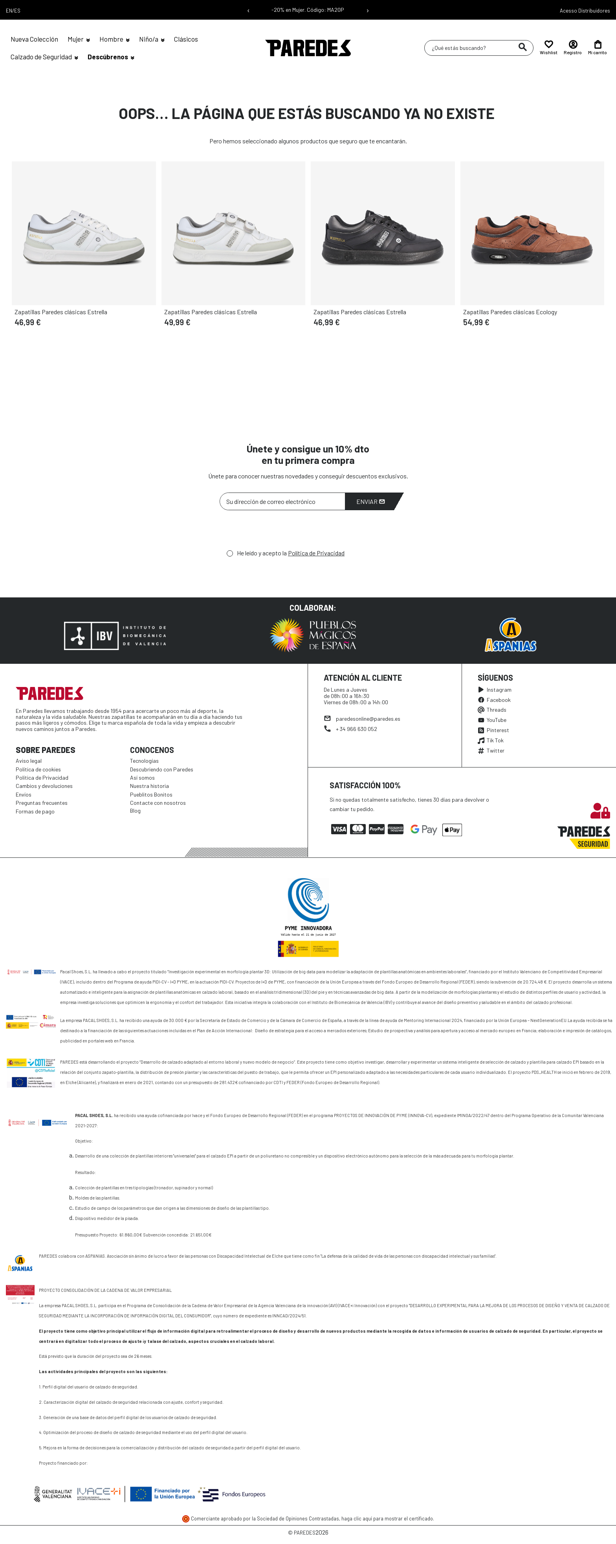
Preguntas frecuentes (42, 803)
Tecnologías (144, 761)
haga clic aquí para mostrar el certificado (387, 1518)
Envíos (23, 794)
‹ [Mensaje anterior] (248, 10)
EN (9, 10)
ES (17, 10)
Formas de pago (35, 811)
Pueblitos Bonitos (151, 794)
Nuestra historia (149, 786)
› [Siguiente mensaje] (367, 10)
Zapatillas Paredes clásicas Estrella (61, 311)
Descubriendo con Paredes (161, 769)
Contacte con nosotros (158, 803)
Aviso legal (29, 761)
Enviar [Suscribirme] (370, 501)
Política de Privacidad (316, 553)
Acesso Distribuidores (585, 10)
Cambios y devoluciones (44, 786)
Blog (135, 810)
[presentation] (279, 531)
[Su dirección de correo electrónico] (282, 501)
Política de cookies (38, 769)
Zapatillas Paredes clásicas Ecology (510, 311)
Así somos (142, 777)
